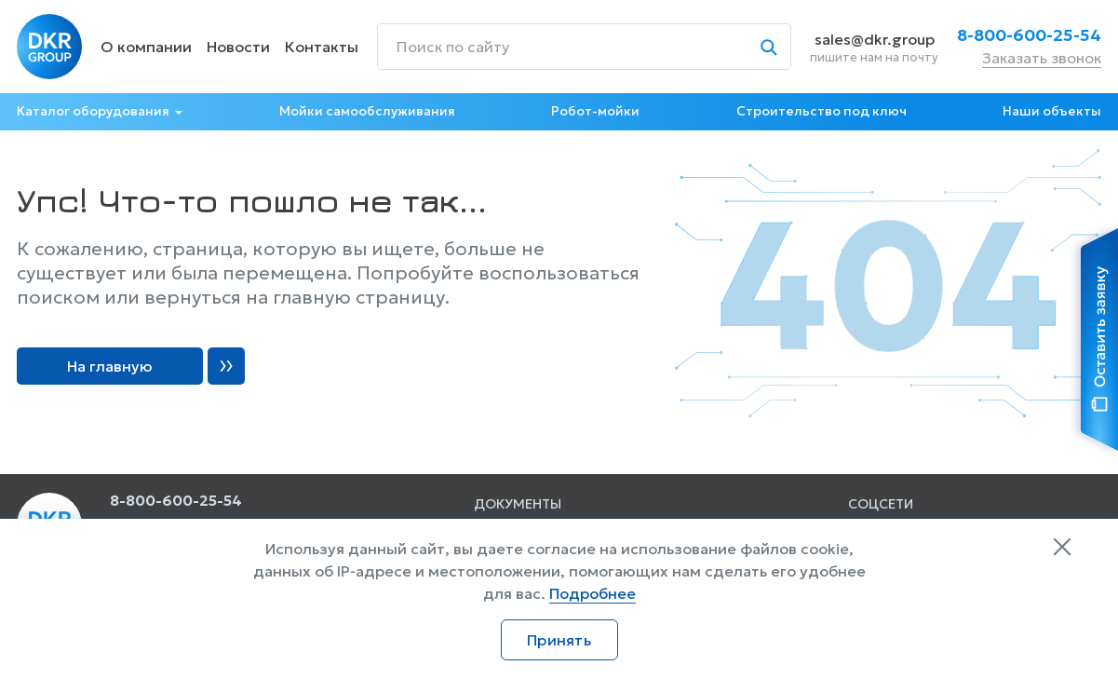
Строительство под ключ (821, 111)
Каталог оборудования (93, 111)
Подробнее (592, 593)
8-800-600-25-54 (1029, 35)
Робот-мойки (595, 111)
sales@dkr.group (875, 39)
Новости (238, 46)
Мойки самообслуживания (367, 111)
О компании (146, 46)
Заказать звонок (1041, 57)
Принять (559, 640)
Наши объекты (1052, 111)
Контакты (321, 46)
